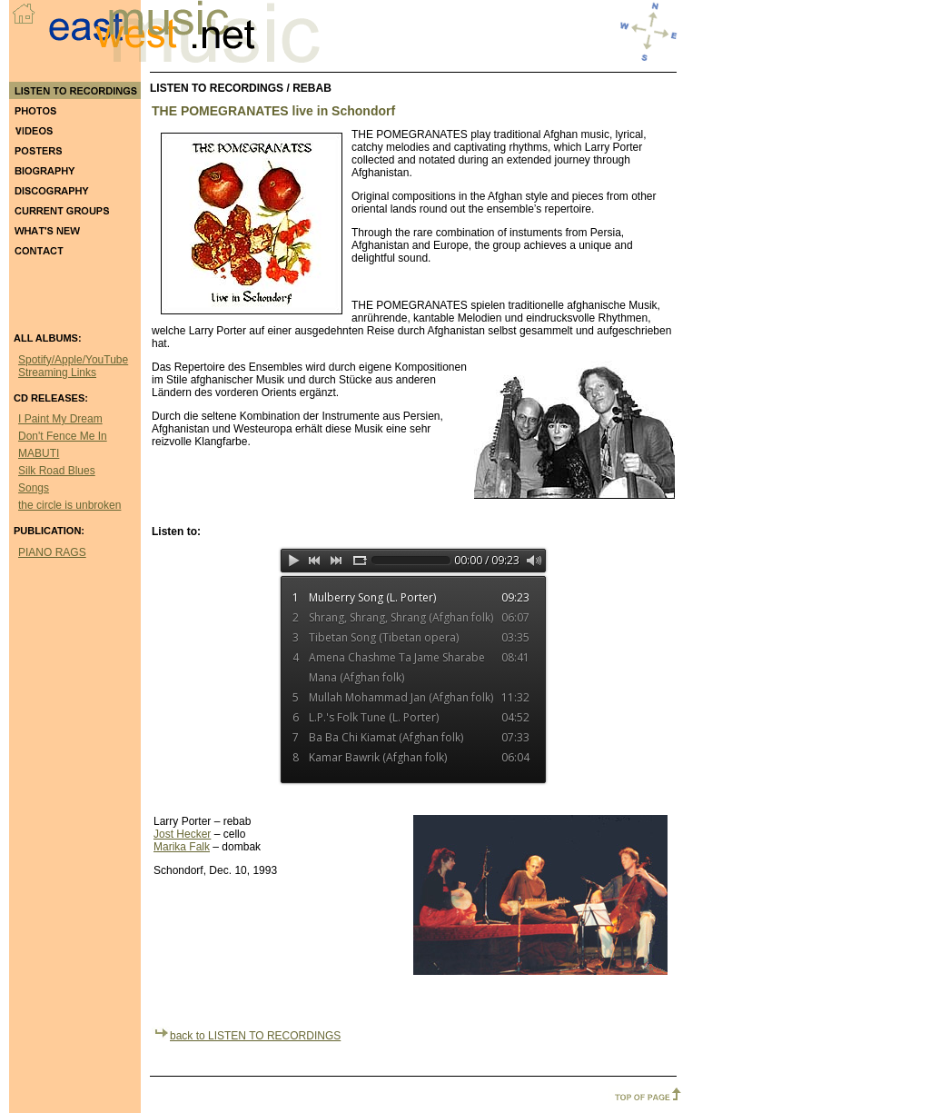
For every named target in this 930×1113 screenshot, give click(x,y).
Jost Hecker (182, 834)
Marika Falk (181, 846)
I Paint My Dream (60, 418)
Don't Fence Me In (62, 436)
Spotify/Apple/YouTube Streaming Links (73, 366)
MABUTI (38, 453)
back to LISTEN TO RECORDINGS (246, 1035)
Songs (33, 488)
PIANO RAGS (52, 552)
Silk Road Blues (56, 470)
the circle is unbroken (69, 505)
